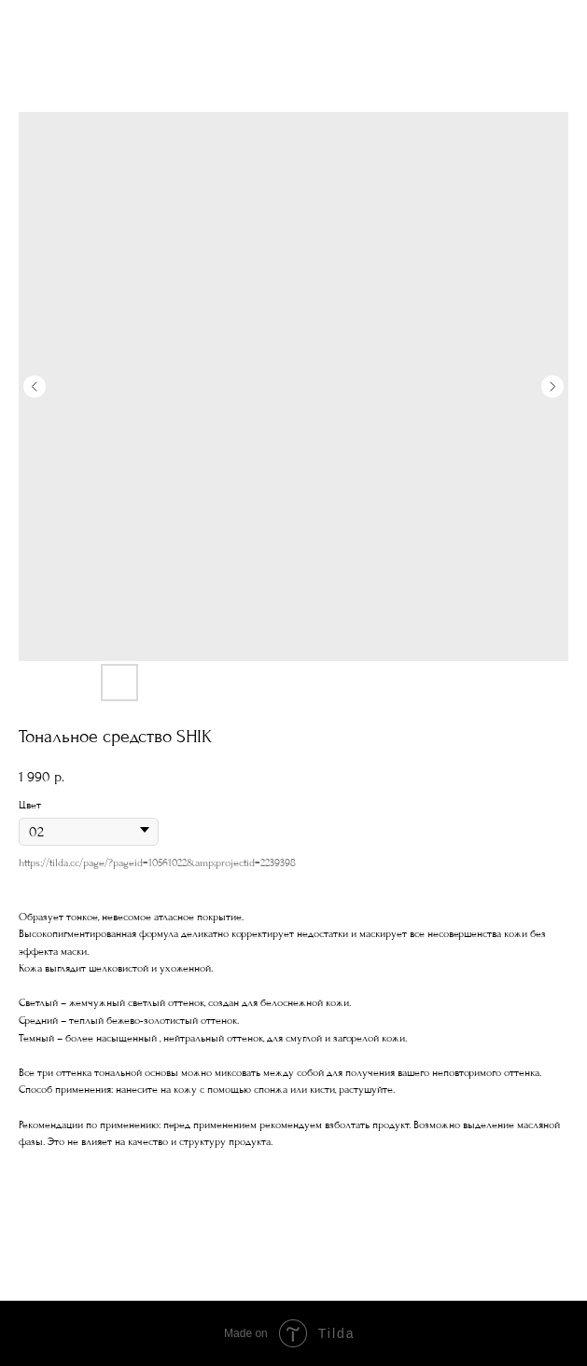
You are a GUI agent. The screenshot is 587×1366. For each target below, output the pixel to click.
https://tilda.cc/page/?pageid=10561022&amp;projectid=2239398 (157, 863)
